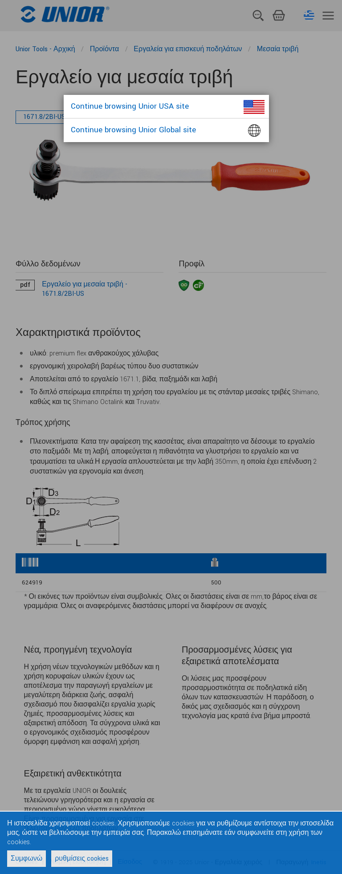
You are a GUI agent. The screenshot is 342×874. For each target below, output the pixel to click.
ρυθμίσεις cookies (82, 858)
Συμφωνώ (26, 858)
